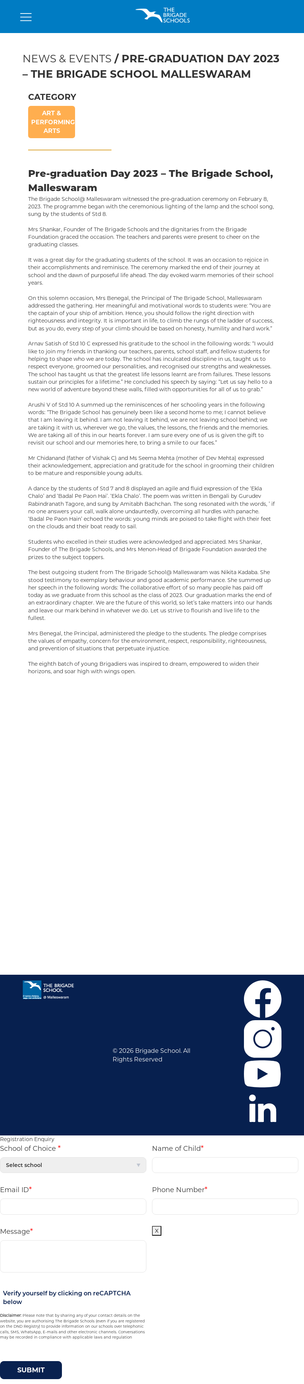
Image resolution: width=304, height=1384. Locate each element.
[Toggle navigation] (25, 18)
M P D (166, 928)
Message (16, 1231)
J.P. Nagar (106, 722)
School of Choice (30, 1148)
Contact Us (41, 778)
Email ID (16, 1189)
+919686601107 (204, 894)
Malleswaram (111, 744)
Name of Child (178, 1148)
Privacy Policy (44, 789)
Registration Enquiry (27, 1139)
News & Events (67, 58)
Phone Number (180, 1189)
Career (34, 722)
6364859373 (242, 883)
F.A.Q (32, 733)
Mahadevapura (114, 733)
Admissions (41, 744)
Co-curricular (43, 756)
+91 (217, 883)
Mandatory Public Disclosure (200, 917)
